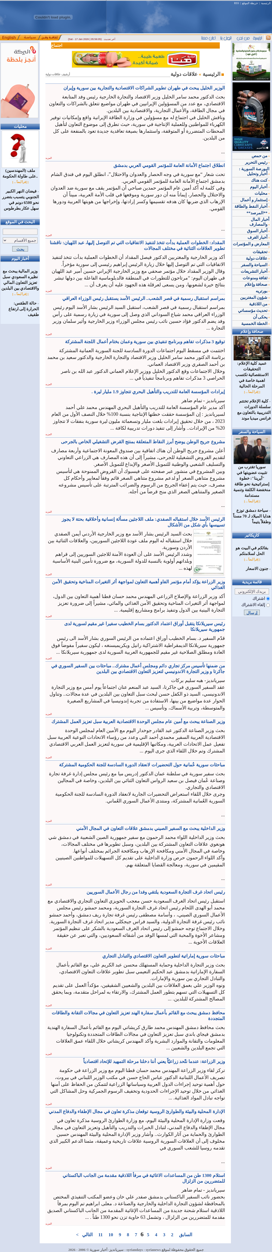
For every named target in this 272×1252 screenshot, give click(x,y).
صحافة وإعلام (257, 284)
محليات (262, 193)
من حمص (261, 156)
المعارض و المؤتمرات (251, 245)
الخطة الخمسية (255, 323)
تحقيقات (261, 252)
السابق (186, 1234)
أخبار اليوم (260, 187)
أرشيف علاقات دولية (57, 74)
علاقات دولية (258, 258)
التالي (87, 1234)
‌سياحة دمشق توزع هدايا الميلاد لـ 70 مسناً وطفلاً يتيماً (252, 516)
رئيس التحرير (257, 162)
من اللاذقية (259, 304)
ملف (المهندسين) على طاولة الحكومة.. (20, 171)
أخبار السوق (258, 231)
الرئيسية (266, 3)
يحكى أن (261, 317)
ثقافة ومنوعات (256, 278)
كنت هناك (260, 180)
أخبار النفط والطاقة (251, 206)
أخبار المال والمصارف (259, 222)
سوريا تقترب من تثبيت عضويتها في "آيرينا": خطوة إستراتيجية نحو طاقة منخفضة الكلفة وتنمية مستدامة (252, 479)
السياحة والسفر (255, 265)
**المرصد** (257, 213)
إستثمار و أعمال (254, 200)
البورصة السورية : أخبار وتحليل (254, 171)
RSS (236, 3)
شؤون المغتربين (255, 297)
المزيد (48, 158)
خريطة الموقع (250, 3)
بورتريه (262, 291)
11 (100, 1234)
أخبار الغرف (259, 237)
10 (110, 1234)
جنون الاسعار (257, 568)
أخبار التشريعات (255, 271)
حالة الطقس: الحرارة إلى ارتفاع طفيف (23, 309)
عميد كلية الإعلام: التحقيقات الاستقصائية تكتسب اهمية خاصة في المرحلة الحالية (252, 372)
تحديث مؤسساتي (254, 310)
